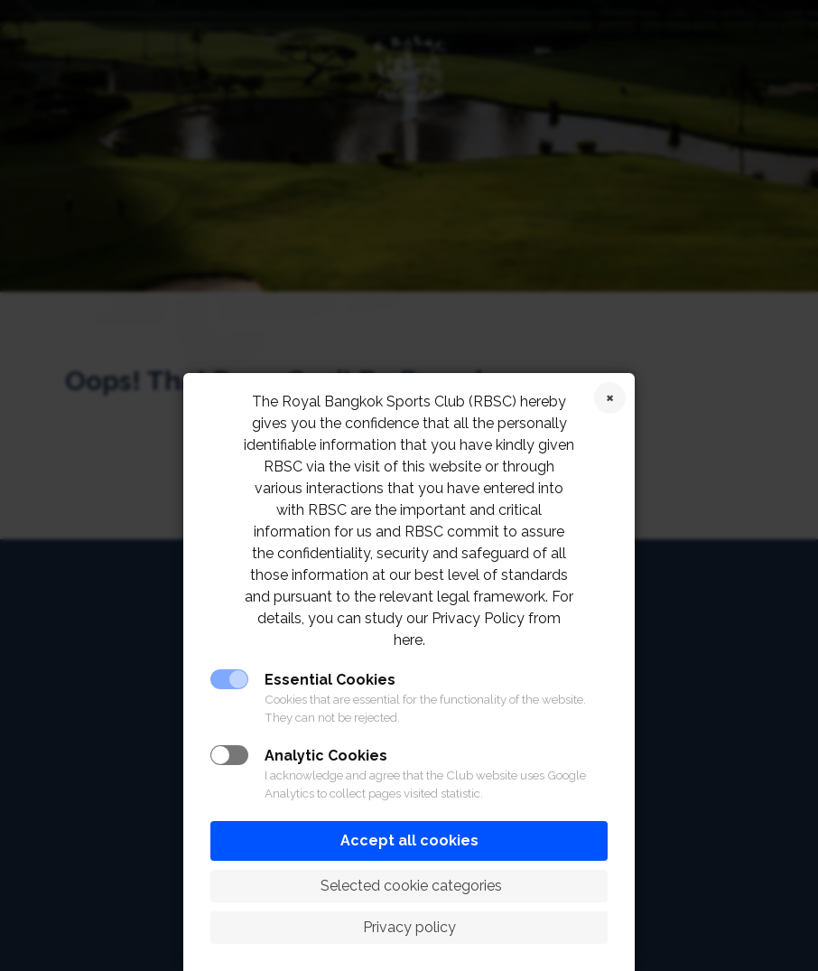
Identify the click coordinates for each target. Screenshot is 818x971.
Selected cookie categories (409, 885)
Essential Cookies (330, 679)
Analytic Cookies (326, 755)
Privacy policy (409, 927)
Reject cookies (610, 398)
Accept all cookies (409, 840)
